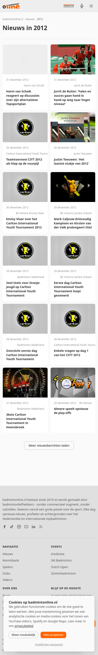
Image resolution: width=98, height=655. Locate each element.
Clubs (6, 573)
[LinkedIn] (33, 527)
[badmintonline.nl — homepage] (11, 6)
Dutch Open (59, 567)
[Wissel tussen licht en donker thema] (91, 6)
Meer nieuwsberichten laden (49, 445)
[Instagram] (19, 527)
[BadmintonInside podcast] (82, 6)
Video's (7, 580)
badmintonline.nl (13, 19)
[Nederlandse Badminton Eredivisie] (68, 5)
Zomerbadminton (63, 573)
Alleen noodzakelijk (23, 635)
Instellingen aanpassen (49, 644)
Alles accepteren (53, 635)
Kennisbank (11, 560)
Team (6, 596)
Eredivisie (57, 554)
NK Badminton (61, 560)
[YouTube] (26, 527)
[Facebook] (4, 527)
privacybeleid (24, 626)
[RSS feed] (41, 527)
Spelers (8, 567)
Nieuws (30, 19)
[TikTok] (12, 527)
